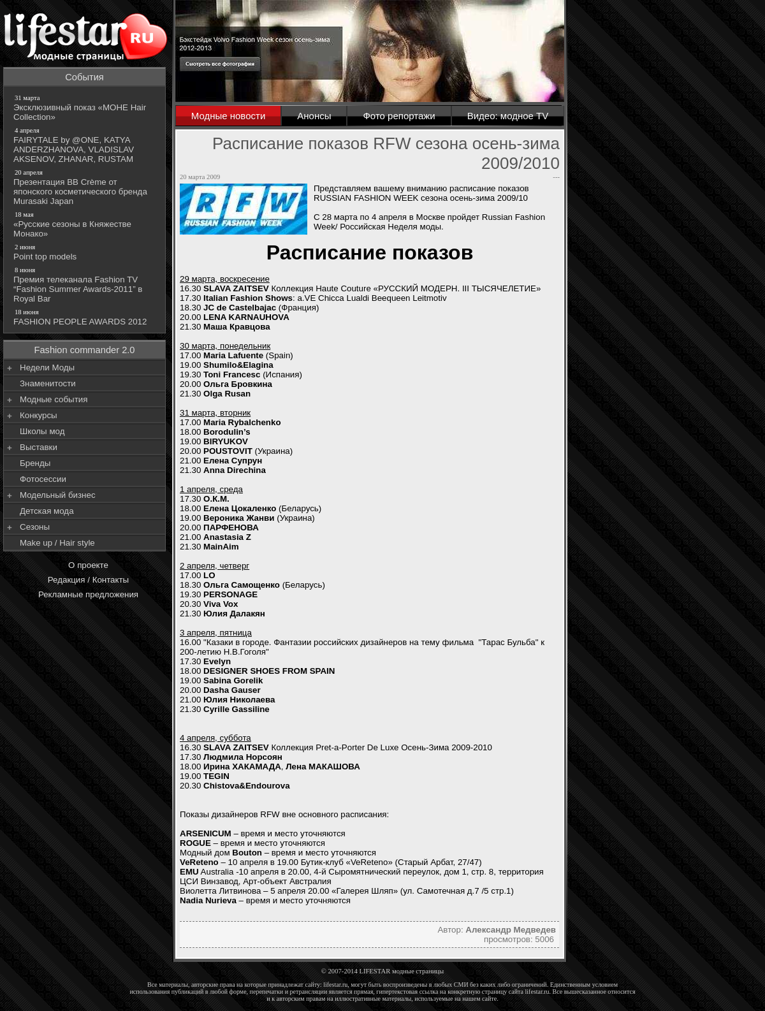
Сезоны (35, 527)
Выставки (38, 447)
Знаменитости (48, 383)
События (84, 77)
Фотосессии (43, 479)
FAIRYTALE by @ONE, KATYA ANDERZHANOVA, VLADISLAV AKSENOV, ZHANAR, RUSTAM (85, 145)
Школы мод (42, 431)
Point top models (85, 251)
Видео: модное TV (508, 115)
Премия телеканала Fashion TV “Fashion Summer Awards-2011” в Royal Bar (85, 284)
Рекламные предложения (88, 594)
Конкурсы (38, 415)
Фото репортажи (399, 115)
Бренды (35, 463)
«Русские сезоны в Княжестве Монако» (85, 224)
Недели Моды (47, 367)
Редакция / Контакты (88, 580)
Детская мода (47, 511)
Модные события (53, 399)
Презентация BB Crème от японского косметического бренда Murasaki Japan (85, 187)
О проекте (88, 565)
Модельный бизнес (58, 495)
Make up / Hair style (57, 543)
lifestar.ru (537, 991)
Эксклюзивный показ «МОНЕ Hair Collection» (85, 107)
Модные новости (228, 115)
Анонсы (314, 115)
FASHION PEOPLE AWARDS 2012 (85, 316)
